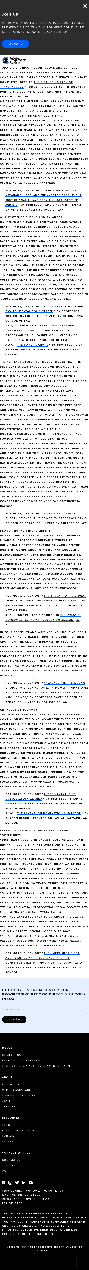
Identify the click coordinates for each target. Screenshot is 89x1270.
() (43, 620)
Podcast (9, 1136)
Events (7, 1141)
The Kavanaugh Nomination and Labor (49, 813)
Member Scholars (16, 1090)
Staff (6, 1101)
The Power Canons (32, 345)
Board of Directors (18, 1095)
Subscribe (14, 1019)
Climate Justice (15, 1055)
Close (85, 6)
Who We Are (11, 1084)
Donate (15, 44)
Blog (6, 1125)
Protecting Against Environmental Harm (36, 1066)
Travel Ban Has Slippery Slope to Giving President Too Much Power (47, 692)
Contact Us (11, 1160)
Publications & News (19, 1130)
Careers (8, 1106)
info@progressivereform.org (27, 1199)
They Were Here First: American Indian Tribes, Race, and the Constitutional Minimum (42, 958)
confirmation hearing (19, 77)
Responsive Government (22, 1060)
